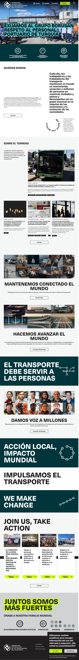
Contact (43, 624)
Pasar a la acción (64, 3)
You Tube (60, 622)
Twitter (52, 622)
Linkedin (52, 626)
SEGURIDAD (37, 235)
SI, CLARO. (56, 651)
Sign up (19, 624)
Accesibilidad (38, 644)
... (49, 235)
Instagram (56, 626)
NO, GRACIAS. (71, 651)
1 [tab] (37, 42)
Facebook (56, 622)
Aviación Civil (32, 195)
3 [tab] (40, 42)
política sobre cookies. (61, 657)
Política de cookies (39, 646)
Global (6, 232)
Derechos (31, 235)
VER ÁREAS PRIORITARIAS (39, 349)
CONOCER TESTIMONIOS (39, 431)
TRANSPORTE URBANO (41, 195)
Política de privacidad (40, 649)
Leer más (12, 39)
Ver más (39, 242)
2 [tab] (39, 42)
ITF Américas (51, 195)
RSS (60, 626)
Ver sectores (39, 298)
